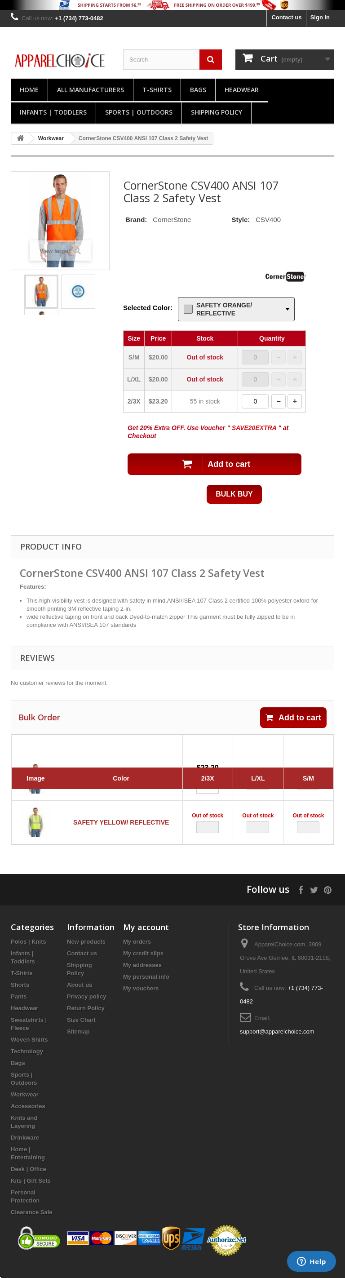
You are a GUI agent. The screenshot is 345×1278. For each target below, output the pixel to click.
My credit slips (143, 966)
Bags (198, 89)
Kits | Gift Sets (31, 1193)
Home (29, 89)
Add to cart (293, 717)
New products (86, 954)
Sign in (320, 17)
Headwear (242, 89)
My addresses (142, 977)
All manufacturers (90, 89)
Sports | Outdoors (138, 112)
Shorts (20, 997)
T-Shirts (157, 89)
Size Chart (81, 1032)
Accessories (28, 1118)
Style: (240, 219)
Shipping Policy (216, 112)
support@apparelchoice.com (277, 1044)
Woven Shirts (29, 1052)
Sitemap (78, 1044)
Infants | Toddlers (53, 112)
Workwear (25, 1107)
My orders (137, 954)
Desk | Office (28, 1181)
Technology (27, 1064)
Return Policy (86, 1020)
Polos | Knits (28, 954)
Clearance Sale (32, 1224)
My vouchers (141, 1001)
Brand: (136, 219)
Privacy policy (86, 1009)
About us (79, 997)
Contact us (286, 17)
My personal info (146, 989)
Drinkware (25, 1150)
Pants (19, 1009)
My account (146, 939)
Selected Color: (147, 307)
